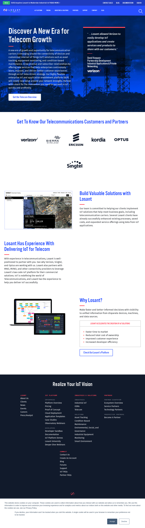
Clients (23, 402)
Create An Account (68, 458)
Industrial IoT (81, 403)
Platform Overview (53, 403)
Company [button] (94, 10)
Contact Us (65, 455)
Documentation (128, 3)
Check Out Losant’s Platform (96, 352)
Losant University (53, 441)
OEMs (77, 406)
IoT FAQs (64, 472)
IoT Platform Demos (54, 438)
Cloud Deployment (53, 413)
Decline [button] (124, 521)
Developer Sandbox (54, 431)
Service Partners (111, 406)
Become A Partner (112, 417)
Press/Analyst (26, 415)
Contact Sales (108, 3)
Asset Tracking (81, 417)
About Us (24, 398)
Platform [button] (38, 10)
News (22, 405)
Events (23, 408)
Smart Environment (83, 441)
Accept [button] (112, 521)
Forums (63, 465)
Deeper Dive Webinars (55, 444)
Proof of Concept (52, 409)
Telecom (78, 409)
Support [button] (85, 10)
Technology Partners (113, 409)
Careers (23, 412)
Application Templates (55, 416)
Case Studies (51, 420)
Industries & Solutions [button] (61, 10)
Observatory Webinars (55, 423)
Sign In (139, 3)
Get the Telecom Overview (25, 97)
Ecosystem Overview (113, 403)
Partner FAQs (66, 475)
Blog (117, 3)
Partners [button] (75, 10)
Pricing (48, 10)
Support (63, 468)
